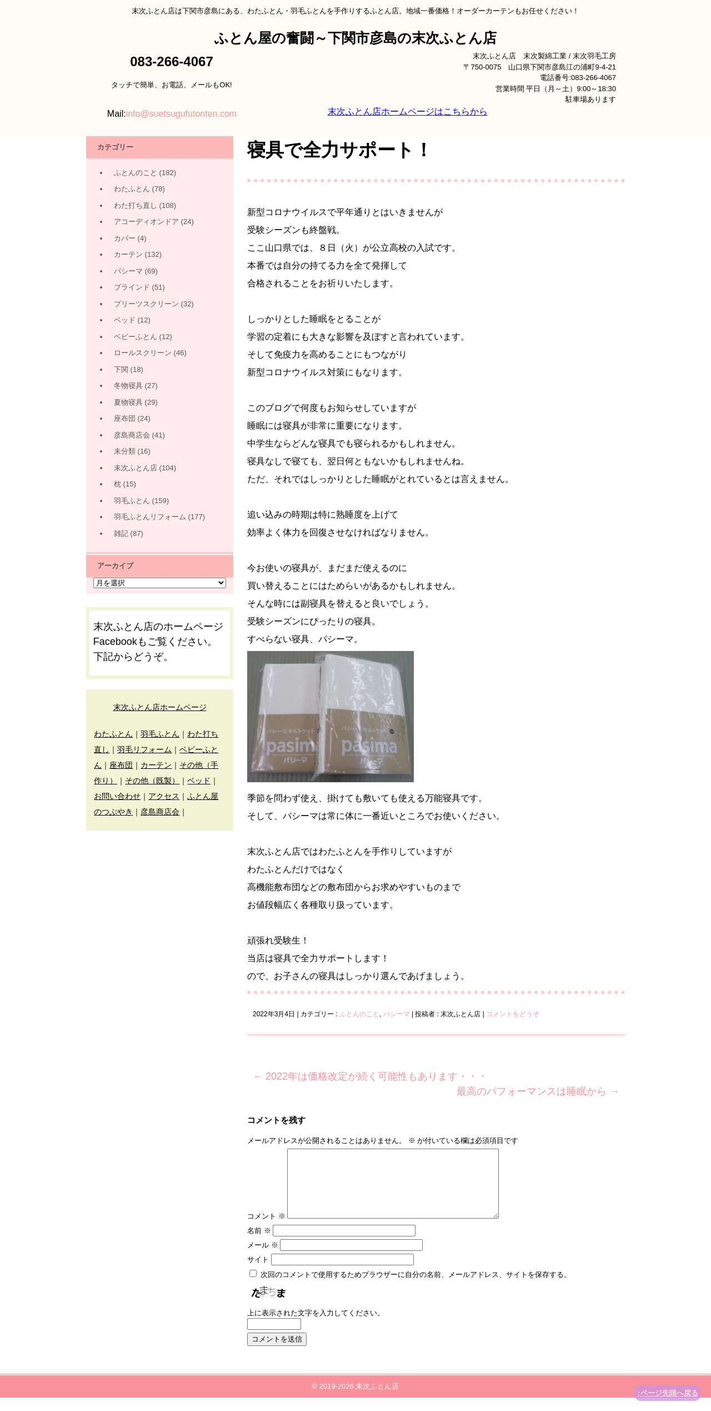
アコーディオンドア (146, 221)
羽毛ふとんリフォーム (150, 517)
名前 (259, 1244)
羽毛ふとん (132, 500)
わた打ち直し (135, 205)
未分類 (125, 451)
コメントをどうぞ (512, 1014)
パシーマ (396, 1014)
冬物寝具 (128, 385)
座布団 (125, 418)
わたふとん (132, 189)
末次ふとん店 (135, 468)
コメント (266, 1229)
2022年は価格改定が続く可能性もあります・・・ (370, 1076)
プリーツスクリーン (146, 304)
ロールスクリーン (143, 353)
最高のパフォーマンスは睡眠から (538, 1091)
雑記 (121, 533)
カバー (125, 238)
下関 (121, 369)
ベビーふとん (135, 336)
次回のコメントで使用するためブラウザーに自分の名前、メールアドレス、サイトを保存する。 (416, 1288)
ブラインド (132, 287)
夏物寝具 (128, 402)
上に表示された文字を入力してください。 (315, 1326)
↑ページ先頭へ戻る (668, 1393)
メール (262, 1258)
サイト (258, 1273)
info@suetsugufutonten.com (181, 113)
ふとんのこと (359, 1014)
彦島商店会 (132, 435)
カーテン (128, 254)
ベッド (125, 320)
